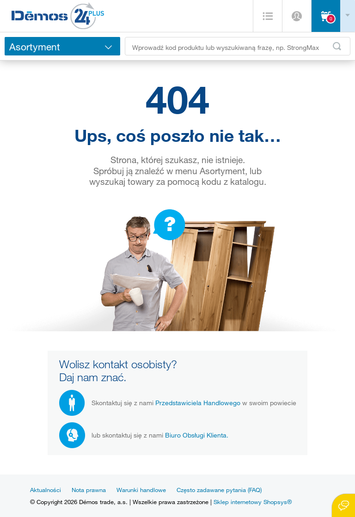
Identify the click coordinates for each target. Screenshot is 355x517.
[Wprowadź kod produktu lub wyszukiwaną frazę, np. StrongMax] (237, 46)
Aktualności (45, 489)
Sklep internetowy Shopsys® (253, 501)
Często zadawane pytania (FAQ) (219, 489)
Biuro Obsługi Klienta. (196, 435)
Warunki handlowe (141, 489)
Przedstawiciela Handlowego (197, 403)
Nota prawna (89, 489)
